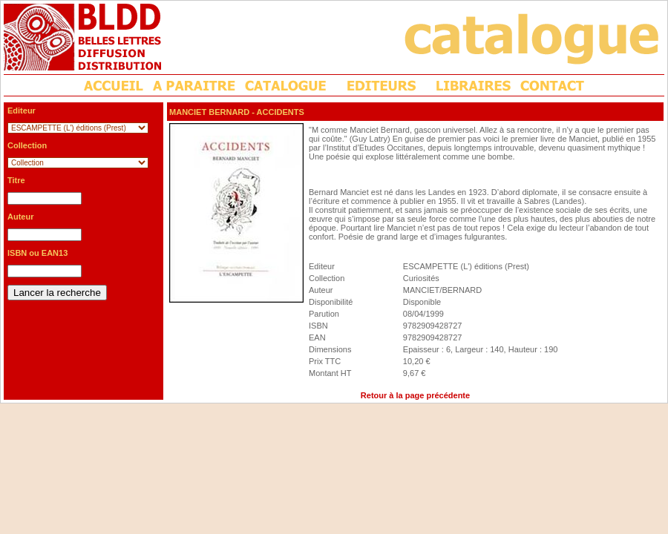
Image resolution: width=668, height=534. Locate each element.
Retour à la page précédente (415, 395)
